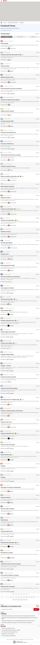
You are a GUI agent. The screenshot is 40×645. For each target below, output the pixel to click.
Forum (5, 22)
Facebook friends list (5, 497)
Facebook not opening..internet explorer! (10, 99)
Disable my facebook (5, 197)
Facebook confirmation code (7, 320)
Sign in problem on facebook (7, 186)
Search (37, 33)
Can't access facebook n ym (7, 143)
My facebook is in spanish (7, 552)
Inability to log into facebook (7, 111)
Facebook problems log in (7, 531)
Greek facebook (4, 43)
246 (26, 599)
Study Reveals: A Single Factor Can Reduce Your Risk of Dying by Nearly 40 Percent (18, 615)
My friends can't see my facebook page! (10, 399)
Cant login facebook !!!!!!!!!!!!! (7, 121)
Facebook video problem (6, 343)
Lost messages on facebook (7, 288)
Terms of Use (15, 639)
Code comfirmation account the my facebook (11, 88)
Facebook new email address (7, 220)
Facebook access (5, 254)
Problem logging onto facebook (8, 332)
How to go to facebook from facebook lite (10, 276)
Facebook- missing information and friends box (12, 410)
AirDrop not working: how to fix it (8, 628)
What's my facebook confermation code (10, 176)
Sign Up (8, 639)
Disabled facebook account (7, 77)
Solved (33, 36)
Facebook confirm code (6, 422)
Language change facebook (7, 354)
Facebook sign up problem (7, 299)
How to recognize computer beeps (8, 635)
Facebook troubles (5, 66)
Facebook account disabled (7, 209)
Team (11, 639)
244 (24, 599)
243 (21, 599)
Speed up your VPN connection (8, 633)
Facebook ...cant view (6, 365)
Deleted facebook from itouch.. (8, 265)
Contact (28, 639)
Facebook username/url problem (8, 377)
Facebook (22, 22)
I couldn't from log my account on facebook (11, 564)
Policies (31, 639)
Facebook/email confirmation (7, 542)
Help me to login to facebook (7, 508)
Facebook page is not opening (8, 586)
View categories (3, 30)
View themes (9, 30)
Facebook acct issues (6, 231)
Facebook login (4, 520)
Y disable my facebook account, (8, 166)
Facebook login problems (6, 242)
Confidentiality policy (22, 639)
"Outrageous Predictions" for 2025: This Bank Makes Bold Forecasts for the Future (18, 620)
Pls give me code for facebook (8, 444)
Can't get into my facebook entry (8, 132)
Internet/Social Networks (13, 22)
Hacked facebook (5, 454)
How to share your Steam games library (10, 631)
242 (18, 599)
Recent (6, 36)
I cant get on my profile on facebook (9, 388)
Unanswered (20, 36)
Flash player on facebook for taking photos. (11, 487)
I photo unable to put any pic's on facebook (11, 155)
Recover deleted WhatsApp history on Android (11, 630)
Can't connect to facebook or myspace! (10, 575)
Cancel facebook (5, 310)
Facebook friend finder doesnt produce (10, 54)
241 (16, 599)
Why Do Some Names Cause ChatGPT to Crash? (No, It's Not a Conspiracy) (17, 622)
